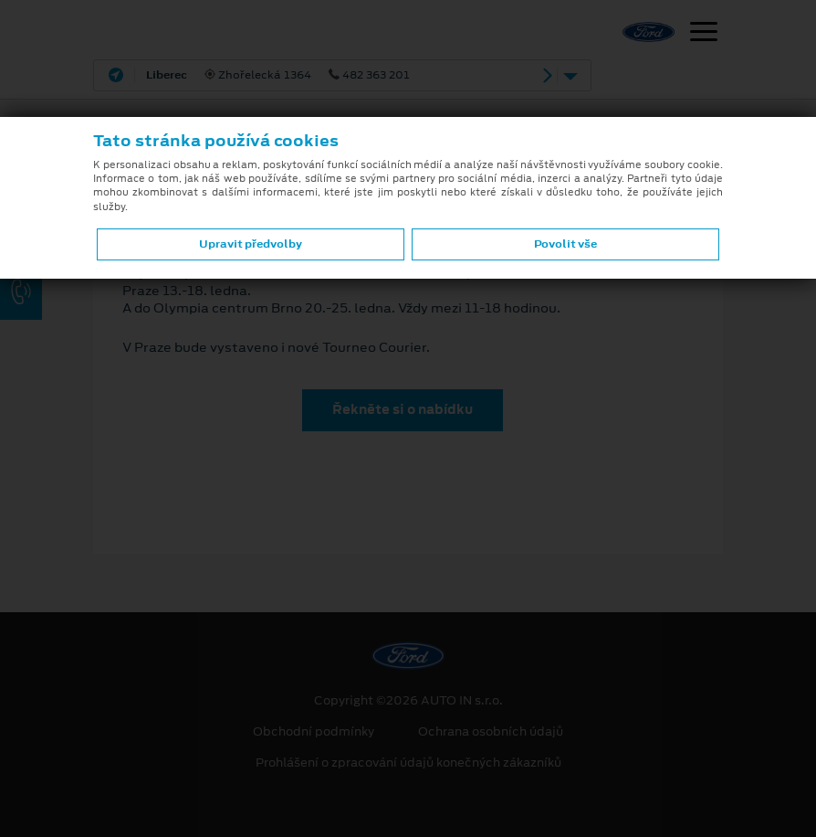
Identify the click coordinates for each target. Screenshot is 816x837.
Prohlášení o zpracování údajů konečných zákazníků (408, 763)
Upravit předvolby (250, 244)
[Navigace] (703, 33)
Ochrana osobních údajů (490, 732)
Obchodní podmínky (313, 732)
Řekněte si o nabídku (402, 409)
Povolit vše (565, 244)
